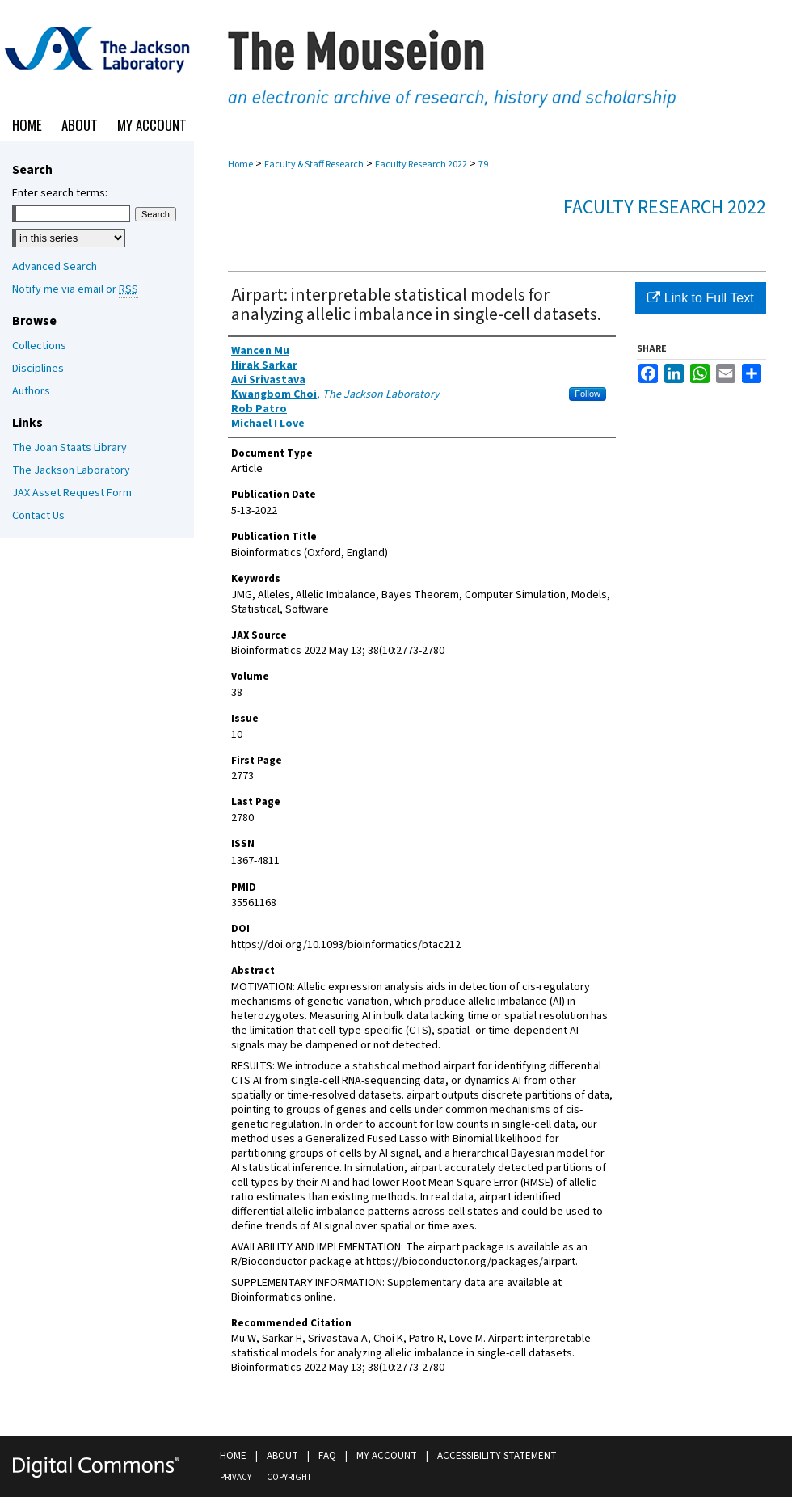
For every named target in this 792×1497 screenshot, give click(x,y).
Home (240, 164)
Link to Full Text (700, 298)
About (282, 1456)
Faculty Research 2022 (421, 164)
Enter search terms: (59, 193)
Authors (31, 391)
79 (483, 164)
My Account (386, 1456)
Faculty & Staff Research (314, 164)
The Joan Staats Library (69, 448)
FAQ (327, 1456)
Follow (587, 393)
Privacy (235, 1477)
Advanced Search (54, 267)
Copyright (289, 1477)
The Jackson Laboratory (71, 470)
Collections (39, 346)
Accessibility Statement (497, 1456)
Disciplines (38, 369)
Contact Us (38, 516)
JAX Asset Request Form (72, 493)
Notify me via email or (75, 289)
